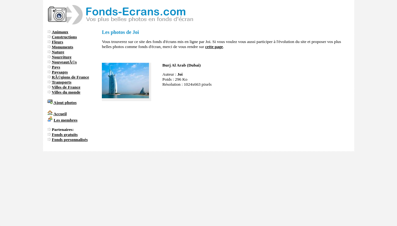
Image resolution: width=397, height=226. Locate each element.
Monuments (62, 47)
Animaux (60, 32)
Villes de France (66, 87)
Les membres (66, 120)
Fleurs (57, 42)
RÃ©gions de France (70, 77)
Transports (61, 82)
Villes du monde (66, 92)
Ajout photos (65, 102)
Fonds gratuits (65, 134)
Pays (56, 67)
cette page (214, 46)
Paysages (60, 72)
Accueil (60, 113)
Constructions (64, 37)
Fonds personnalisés (70, 139)
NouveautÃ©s (64, 62)
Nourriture (62, 57)
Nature (58, 52)
